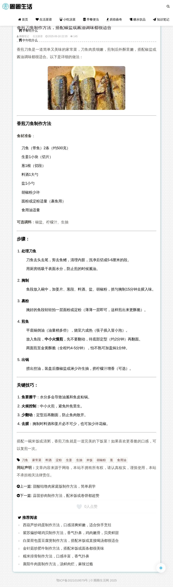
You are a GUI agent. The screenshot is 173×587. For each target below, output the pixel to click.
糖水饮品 (138, 19)
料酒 (48, 460)
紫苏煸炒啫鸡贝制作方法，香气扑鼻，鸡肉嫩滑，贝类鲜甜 (71, 533)
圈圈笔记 (23, 36)
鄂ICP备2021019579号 (72, 580)
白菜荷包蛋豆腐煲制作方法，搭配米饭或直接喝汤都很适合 (71, 541)
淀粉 (59, 460)
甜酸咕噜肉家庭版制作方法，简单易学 (64, 486)
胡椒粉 (101, 460)
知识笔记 (161, 19)
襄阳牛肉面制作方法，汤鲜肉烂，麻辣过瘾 (58, 564)
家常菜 (36, 460)
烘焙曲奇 (114, 19)
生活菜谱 (44, 19)
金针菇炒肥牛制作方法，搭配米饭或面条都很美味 (63, 548)
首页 (24, 19)
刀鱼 (25, 460)
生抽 (79, 460)
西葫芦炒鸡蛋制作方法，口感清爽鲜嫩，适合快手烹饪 (67, 525)
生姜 (69, 460)
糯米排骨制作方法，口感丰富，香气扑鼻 (56, 556)
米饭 (89, 460)
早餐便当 (91, 19)
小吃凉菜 (68, 19)
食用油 (121, 460)
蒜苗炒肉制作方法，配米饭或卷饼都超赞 (66, 496)
